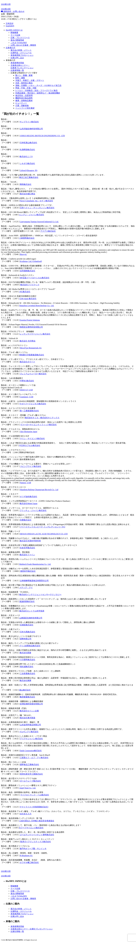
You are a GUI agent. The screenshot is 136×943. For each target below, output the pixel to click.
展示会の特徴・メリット (21, 50)
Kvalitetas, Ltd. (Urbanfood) (31, 261)
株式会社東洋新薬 (27, 718)
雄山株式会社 (25, 690)
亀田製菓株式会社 (27, 697)
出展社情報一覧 (17, 931)
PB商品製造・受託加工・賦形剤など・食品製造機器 (37, 93)
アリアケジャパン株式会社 (31, 739)
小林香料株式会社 (27, 238)
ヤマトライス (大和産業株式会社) (34, 807)
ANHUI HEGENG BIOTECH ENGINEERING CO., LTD (42, 136)
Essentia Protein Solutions (30, 320)
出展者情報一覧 (17, 70)
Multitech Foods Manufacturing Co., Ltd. (35, 564)
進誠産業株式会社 (27, 601)
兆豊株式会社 (25, 520)
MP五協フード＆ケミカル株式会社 (34, 278)
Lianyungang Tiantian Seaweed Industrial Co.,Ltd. (39, 222)
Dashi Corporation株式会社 (31, 751)
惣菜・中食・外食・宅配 (25, 88)
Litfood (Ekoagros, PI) (28, 170)
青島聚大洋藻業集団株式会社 (31, 355)
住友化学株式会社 (27, 548)
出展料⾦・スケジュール (21, 53)
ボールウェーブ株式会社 (30, 781)
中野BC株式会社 (27, 381)
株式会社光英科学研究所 (30, 541)
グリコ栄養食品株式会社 (29, 646)
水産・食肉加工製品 (24, 83)
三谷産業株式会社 (27, 674)
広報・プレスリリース (20, 38)
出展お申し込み (17, 58)
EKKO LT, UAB (26, 390)
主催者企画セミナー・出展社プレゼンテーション (32, 929)
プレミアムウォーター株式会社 (33, 374)
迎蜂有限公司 (25, 639)
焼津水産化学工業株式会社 (31, 774)
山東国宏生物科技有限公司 (30, 618)
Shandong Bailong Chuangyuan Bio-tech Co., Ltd (39, 490)
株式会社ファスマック (29, 285)
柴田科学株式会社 (28, 571)
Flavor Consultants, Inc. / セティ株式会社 (36, 201)
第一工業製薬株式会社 (29, 411)
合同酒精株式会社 (27, 271)
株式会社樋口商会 (27, 194)
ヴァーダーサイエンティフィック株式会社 (38, 425)
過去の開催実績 (17, 40)
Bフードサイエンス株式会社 (31, 828)
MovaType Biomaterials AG (31, 348)
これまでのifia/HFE (19, 896)
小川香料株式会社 (27, 660)
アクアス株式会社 (48, 231)
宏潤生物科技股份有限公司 (31, 704)
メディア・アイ (26, 588)
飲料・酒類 (20, 78)
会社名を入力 (25, 814)
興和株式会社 (25, 184)
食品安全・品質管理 (24, 95)
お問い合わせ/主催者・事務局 (23, 45)
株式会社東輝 (25, 680)
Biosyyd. (23, 254)
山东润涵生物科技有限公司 (31, 129)
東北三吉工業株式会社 (28, 177)
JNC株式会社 (24, 292)
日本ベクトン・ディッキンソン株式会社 (37, 208)
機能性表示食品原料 (24, 98)
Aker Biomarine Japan (28, 432)
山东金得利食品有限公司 (30, 725)
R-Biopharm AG (26, 856)
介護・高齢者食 (22, 106)
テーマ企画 (15, 35)
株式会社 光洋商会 (27, 341)
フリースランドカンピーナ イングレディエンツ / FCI (42, 527)
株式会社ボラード (27, 362)
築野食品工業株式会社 (29, 765)
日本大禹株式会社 (27, 632)
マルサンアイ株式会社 (28, 732)
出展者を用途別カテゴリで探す (24, 73)
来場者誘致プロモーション (22, 55)
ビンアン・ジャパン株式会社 (31, 215)
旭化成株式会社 (26, 667)
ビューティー (21, 103)
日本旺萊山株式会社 (28, 143)
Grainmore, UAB (26, 397)
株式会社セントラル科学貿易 (31, 611)
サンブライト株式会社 (29, 122)
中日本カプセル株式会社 (29, 445)
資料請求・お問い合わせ (12, 11)
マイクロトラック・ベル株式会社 (34, 795)
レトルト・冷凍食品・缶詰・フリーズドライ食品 (36, 90)
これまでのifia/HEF (19, 43)
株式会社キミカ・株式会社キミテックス (42, 418)
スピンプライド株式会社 (30, 466)
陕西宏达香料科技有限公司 (31, 327)
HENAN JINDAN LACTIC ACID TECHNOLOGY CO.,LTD (44, 534)
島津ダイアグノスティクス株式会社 (35, 842)
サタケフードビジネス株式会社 (32, 404)
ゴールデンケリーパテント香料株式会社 (37, 835)
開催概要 (14, 33)
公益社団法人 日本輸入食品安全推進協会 (36, 821)
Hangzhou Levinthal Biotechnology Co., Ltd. (36, 306)
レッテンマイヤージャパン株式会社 (35, 334)
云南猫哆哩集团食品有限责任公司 (34, 581)
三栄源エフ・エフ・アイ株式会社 (34, 758)
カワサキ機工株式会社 (29, 862)
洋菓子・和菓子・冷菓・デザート (29, 80)
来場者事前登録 (17, 63)
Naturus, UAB (25, 483)
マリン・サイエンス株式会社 (32, 439)
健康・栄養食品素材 (24, 101)
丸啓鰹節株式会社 (27, 150)
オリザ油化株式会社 (28, 497)
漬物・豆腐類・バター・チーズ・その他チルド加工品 (38, 85)
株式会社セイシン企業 (29, 711)
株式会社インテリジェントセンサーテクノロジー (40, 594)
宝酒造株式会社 (26, 625)
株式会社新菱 (25, 653)
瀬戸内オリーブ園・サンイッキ (33, 849)
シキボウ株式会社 (27, 163)
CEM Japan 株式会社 (27, 299)
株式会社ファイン (27, 555)
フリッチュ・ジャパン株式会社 (33, 510)
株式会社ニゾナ (26, 157)
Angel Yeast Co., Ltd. (27, 788)
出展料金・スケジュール (21, 911)
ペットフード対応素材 (25, 108)
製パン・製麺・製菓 (24, 75)
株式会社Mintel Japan (28, 503)
